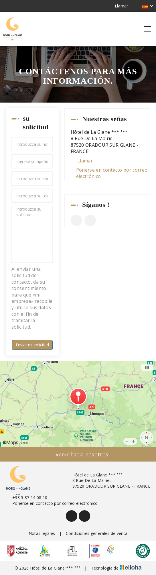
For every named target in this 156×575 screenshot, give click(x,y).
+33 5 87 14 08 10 (26, 497)
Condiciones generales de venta (97, 533)
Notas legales (42, 533)
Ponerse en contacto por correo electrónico (112, 173)
